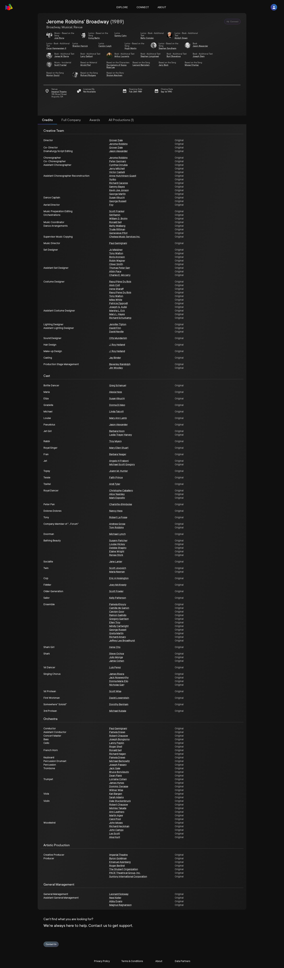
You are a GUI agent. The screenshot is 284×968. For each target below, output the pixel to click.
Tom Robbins (116, 527)
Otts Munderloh (118, 338)
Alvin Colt (114, 285)
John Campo (116, 829)
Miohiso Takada (117, 808)
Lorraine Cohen (118, 779)
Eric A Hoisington (119, 578)
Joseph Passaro (118, 764)
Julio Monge (116, 657)
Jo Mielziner (116, 249)
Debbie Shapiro (117, 547)
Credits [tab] (47, 120)
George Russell (117, 201)
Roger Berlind (117, 865)
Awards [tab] (94, 120)
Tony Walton (116, 253)
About (162, 7)
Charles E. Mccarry (119, 275)
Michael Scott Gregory (122, 464)
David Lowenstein (119, 697)
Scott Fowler (116, 591)
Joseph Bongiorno (119, 739)
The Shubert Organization (123, 869)
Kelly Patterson (117, 597)
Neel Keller (115, 897)
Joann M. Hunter (118, 471)
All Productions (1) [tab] (121, 120)
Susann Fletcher (118, 540)
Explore (122, 7)
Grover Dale (116, 140)
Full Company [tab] (71, 120)
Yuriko (112, 179)
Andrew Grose (117, 523)
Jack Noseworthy (119, 677)
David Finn (115, 328)
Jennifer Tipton (117, 324)
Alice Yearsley (117, 494)
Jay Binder (115, 357)
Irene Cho (114, 647)
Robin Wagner (117, 260)
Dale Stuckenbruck (120, 800)
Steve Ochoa (116, 653)
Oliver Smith (116, 264)
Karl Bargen (115, 793)
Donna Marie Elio (118, 681)
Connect (143, 7)
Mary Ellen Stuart (118, 447)
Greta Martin (116, 633)
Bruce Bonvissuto (119, 771)
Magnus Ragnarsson (120, 904)
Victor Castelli (117, 172)
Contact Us (51, 944)
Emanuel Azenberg (120, 862)
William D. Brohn (118, 218)
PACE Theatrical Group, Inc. (125, 872)
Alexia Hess (115, 391)
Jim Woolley (116, 367)
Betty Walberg (117, 225)
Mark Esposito (117, 497)
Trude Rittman (117, 229)
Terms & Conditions (132, 961)
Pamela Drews (117, 732)
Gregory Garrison (119, 618)
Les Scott (114, 833)
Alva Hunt (114, 837)
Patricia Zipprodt (118, 303)
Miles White (115, 299)
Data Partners (182, 961)
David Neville (116, 331)
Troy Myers (115, 441)
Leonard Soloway (118, 894)
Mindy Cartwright (119, 626)
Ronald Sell (115, 222)
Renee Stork (116, 555)
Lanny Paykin (116, 742)
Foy (111, 204)
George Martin (117, 193)
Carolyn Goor (116, 611)
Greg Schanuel (117, 385)
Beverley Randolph (119, 364)
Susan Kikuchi (117, 197)
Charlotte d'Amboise (120, 504)
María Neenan (117, 571)
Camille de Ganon (119, 607)
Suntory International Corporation (128, 876)
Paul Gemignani (118, 243)
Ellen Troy (114, 622)
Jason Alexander (118, 151)
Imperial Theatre (118, 854)
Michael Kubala (117, 710)
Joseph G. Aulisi (118, 307)
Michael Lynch (117, 534)
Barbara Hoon (117, 431)
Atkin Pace (115, 271)
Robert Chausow (118, 735)
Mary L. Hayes (117, 314)
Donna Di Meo (117, 405)
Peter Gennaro (117, 161)
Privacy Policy (102, 961)
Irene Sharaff (116, 288)
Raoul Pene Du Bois (120, 292)
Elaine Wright (116, 551)
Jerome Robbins (118, 143)
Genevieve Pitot (118, 233)
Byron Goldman (118, 858)
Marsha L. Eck (117, 310)
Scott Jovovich (117, 568)
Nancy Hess (115, 510)
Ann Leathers (116, 811)
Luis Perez (115, 667)
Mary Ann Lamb (118, 418)
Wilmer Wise (116, 790)
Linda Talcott (116, 411)
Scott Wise (115, 691)
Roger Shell (115, 746)
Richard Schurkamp (120, 317)
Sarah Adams (116, 797)
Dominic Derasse (118, 786)
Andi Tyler (114, 484)
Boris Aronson (117, 256)
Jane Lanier (115, 561)
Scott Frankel (116, 211)
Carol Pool (115, 819)
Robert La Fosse (118, 517)
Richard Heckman (119, 826)
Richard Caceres (118, 183)
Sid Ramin (114, 214)
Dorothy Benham (118, 704)
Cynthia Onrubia (118, 164)
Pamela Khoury (117, 604)
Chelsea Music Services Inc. (124, 236)
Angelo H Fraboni (119, 460)
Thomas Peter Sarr (119, 267)
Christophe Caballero (121, 490)
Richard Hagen (117, 753)
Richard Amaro (117, 636)
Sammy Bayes (117, 186)
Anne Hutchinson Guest (122, 175)
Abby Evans (115, 901)
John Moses (116, 822)
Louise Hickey (117, 544)
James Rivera (116, 673)
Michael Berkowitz (119, 761)
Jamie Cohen (116, 660)
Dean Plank (115, 775)
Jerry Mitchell (117, 168)
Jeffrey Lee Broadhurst (122, 640)
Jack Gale (114, 768)
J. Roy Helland (117, 344)
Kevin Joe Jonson (119, 190)
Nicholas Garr (116, 684)
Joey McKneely (117, 584)
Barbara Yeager (117, 454)
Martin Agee (116, 815)
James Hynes (116, 782)
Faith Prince (116, 477)
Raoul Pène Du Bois (120, 281)
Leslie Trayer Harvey (120, 434)
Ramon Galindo (117, 615)
